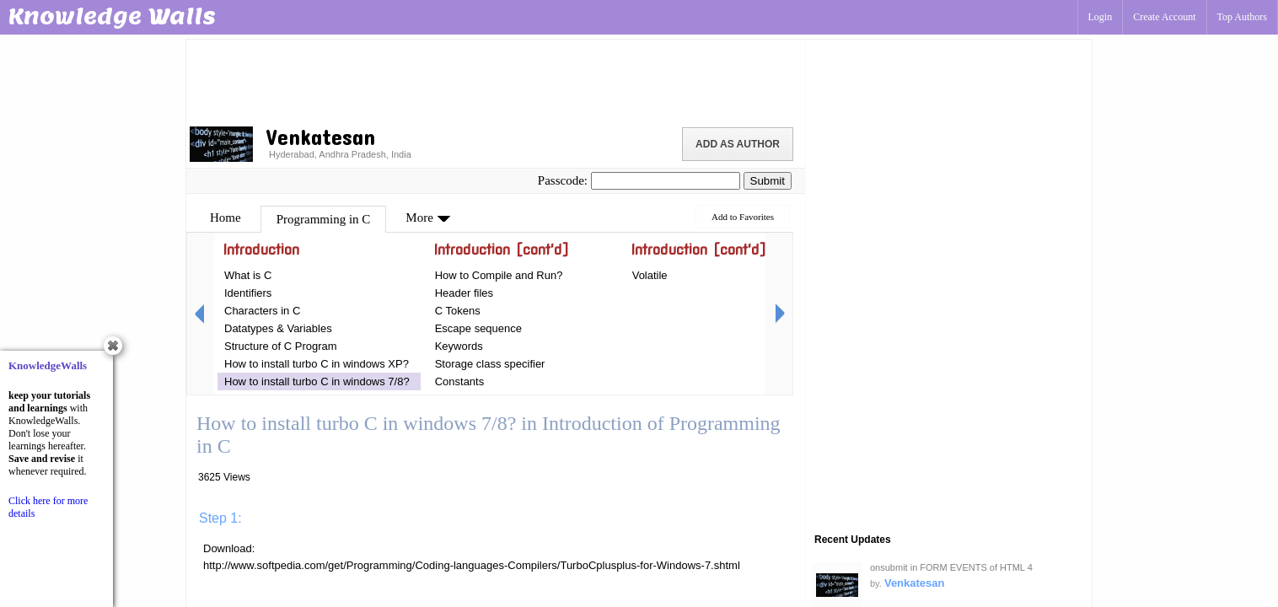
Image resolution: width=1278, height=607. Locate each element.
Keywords (459, 346)
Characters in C (262, 310)
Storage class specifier (490, 363)
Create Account (1164, 17)
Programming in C (324, 219)
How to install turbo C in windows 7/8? (317, 381)
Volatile (650, 275)
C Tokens (458, 310)
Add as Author (737, 144)
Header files (464, 293)
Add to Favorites (742, 217)
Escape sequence (478, 328)
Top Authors (1242, 17)
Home (225, 217)
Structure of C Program (280, 346)
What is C (247, 275)
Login (1100, 17)
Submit (767, 181)
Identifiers (247, 293)
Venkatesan (914, 583)
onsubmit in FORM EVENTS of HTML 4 (951, 567)
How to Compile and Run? (499, 275)
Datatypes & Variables (278, 328)
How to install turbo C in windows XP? (316, 363)
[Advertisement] (496, 80)
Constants (460, 381)
